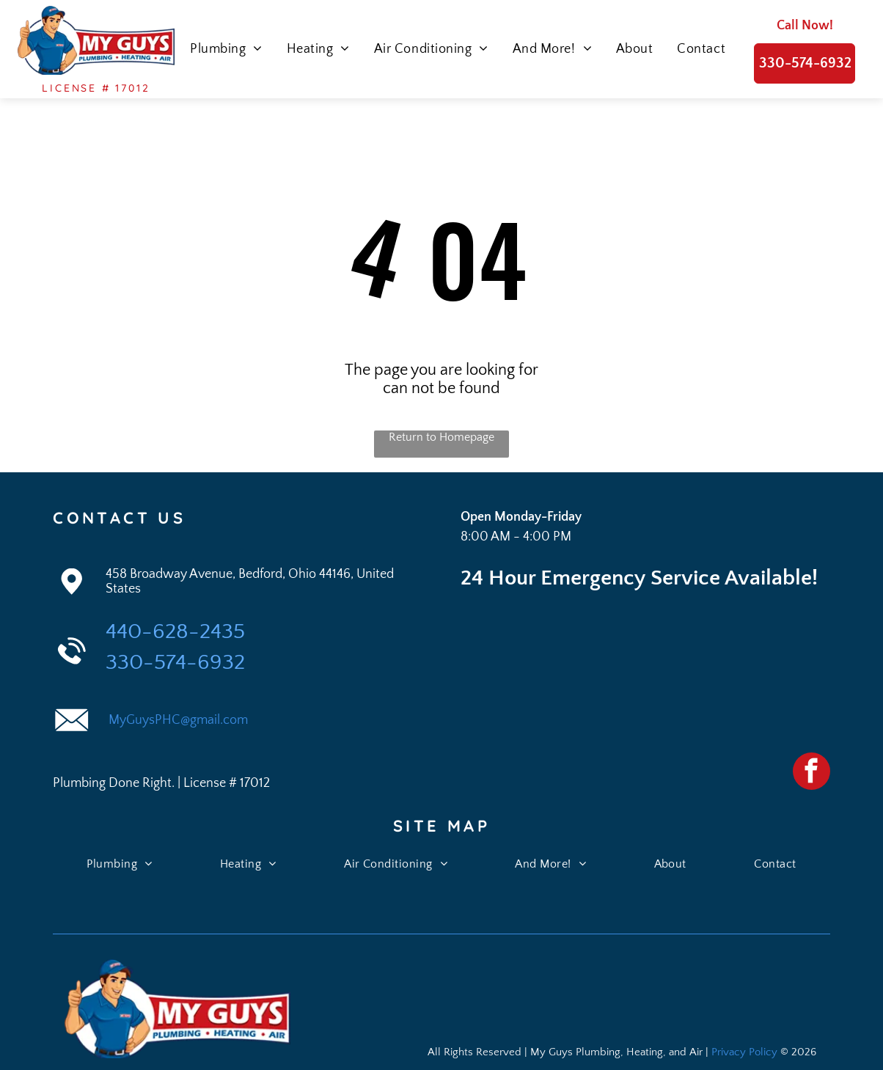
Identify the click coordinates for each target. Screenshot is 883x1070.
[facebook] (811, 773)
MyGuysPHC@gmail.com (177, 720)
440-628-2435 (175, 632)
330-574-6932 (175, 663)
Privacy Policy (744, 1052)
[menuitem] (222, 48)
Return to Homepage (441, 437)
